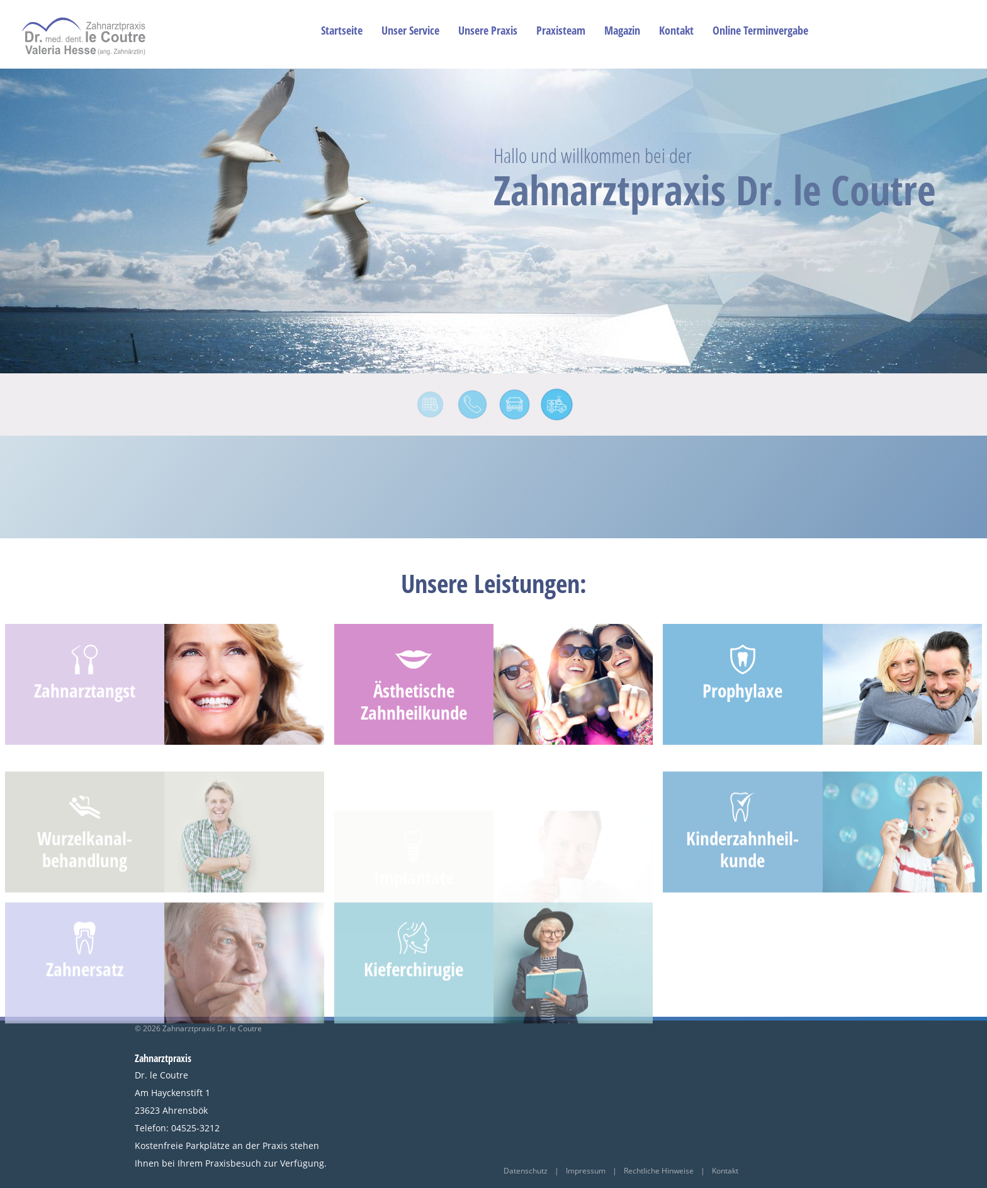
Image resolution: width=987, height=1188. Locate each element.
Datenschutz (527, 1170)
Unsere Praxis (487, 30)
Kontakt (676, 30)
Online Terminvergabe (760, 30)
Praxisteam (560, 30)
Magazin (622, 30)
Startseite (342, 30)
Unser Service (410, 30)
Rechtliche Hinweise (659, 1170)
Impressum (585, 1170)
